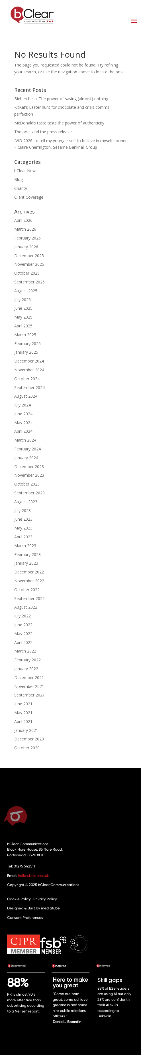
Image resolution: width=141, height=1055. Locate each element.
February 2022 (27, 660)
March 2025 (25, 334)
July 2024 (22, 405)
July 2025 (22, 299)
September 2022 (29, 598)
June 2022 (23, 624)
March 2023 (25, 545)
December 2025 (29, 255)
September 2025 (29, 282)
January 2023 (26, 563)
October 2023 (27, 484)
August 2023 (25, 501)
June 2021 (23, 703)
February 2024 (27, 449)
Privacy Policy (45, 899)
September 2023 (29, 493)
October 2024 (27, 378)
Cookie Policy (19, 899)
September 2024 (29, 387)
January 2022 (26, 668)
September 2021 (29, 695)
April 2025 (23, 326)
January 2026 (26, 246)
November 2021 (29, 686)
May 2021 (23, 712)
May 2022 (23, 633)
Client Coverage (28, 197)
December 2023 (29, 466)
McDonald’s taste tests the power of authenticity (59, 123)
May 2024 (23, 422)
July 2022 (22, 616)
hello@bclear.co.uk (33, 875)
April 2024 (23, 431)
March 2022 (25, 651)
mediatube (50, 908)
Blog (18, 179)
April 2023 (23, 536)
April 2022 (23, 642)
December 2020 (29, 739)
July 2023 (22, 510)
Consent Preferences (25, 917)
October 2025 (27, 273)
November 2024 (29, 370)
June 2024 (23, 413)
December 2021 (29, 677)
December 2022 (29, 572)
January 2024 (26, 457)
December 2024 (29, 361)
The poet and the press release (43, 131)
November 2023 (29, 475)
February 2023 (27, 554)
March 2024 (25, 440)
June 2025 (23, 308)
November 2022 (29, 580)
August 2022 (25, 607)
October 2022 (27, 589)
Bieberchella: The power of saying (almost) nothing (61, 98)
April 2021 (23, 721)
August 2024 (25, 396)
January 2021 (26, 730)
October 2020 (27, 747)
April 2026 (23, 220)
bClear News (26, 170)
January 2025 (26, 352)
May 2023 (23, 528)
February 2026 (27, 238)
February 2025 (27, 343)
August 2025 (25, 290)
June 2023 (23, 519)
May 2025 (23, 317)
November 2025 (29, 264)
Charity (20, 188)
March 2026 (25, 229)
